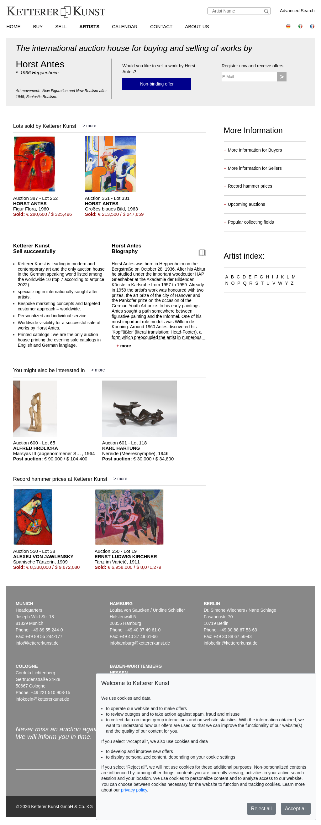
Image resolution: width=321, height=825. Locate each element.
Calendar (125, 26)
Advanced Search (297, 10)
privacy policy (134, 789)
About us (197, 26)
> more (89, 125)
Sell (61, 26)
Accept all (296, 808)
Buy (38, 26)
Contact (161, 26)
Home (13, 26)
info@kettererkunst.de (37, 643)
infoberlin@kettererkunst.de (230, 643)
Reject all (261, 808)
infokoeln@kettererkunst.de (42, 699)
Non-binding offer (157, 83)
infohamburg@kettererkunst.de (140, 643)
